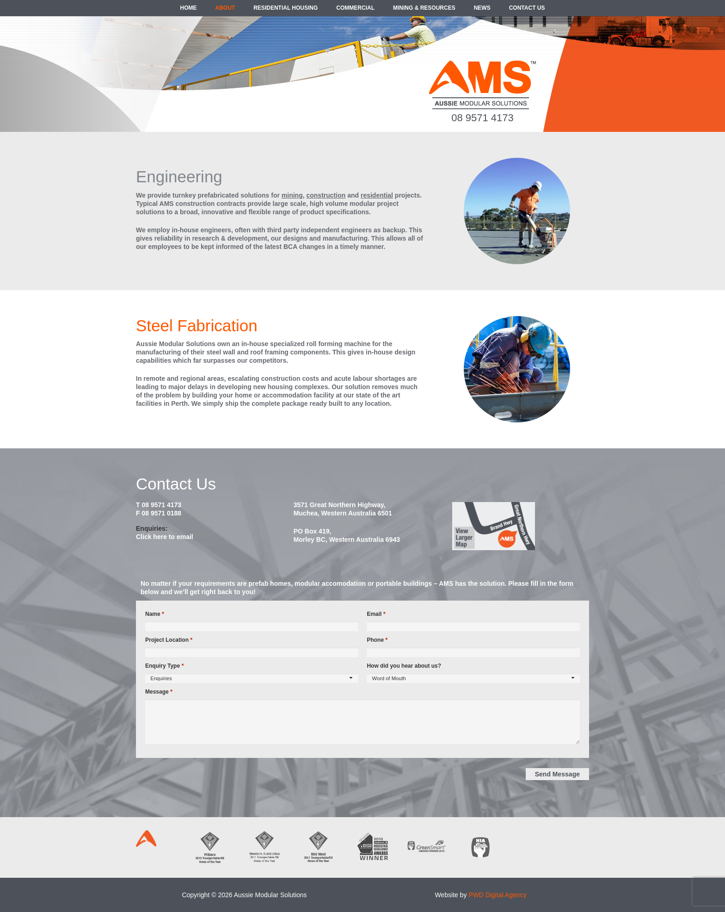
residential (377, 195)
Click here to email (164, 536)
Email (376, 614)
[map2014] (520, 526)
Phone (377, 640)
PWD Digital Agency (497, 895)
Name (154, 614)
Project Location (168, 640)
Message (158, 692)
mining (292, 195)
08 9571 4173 (482, 118)
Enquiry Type (164, 666)
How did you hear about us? (404, 666)
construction (325, 195)
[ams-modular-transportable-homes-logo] (482, 85)
